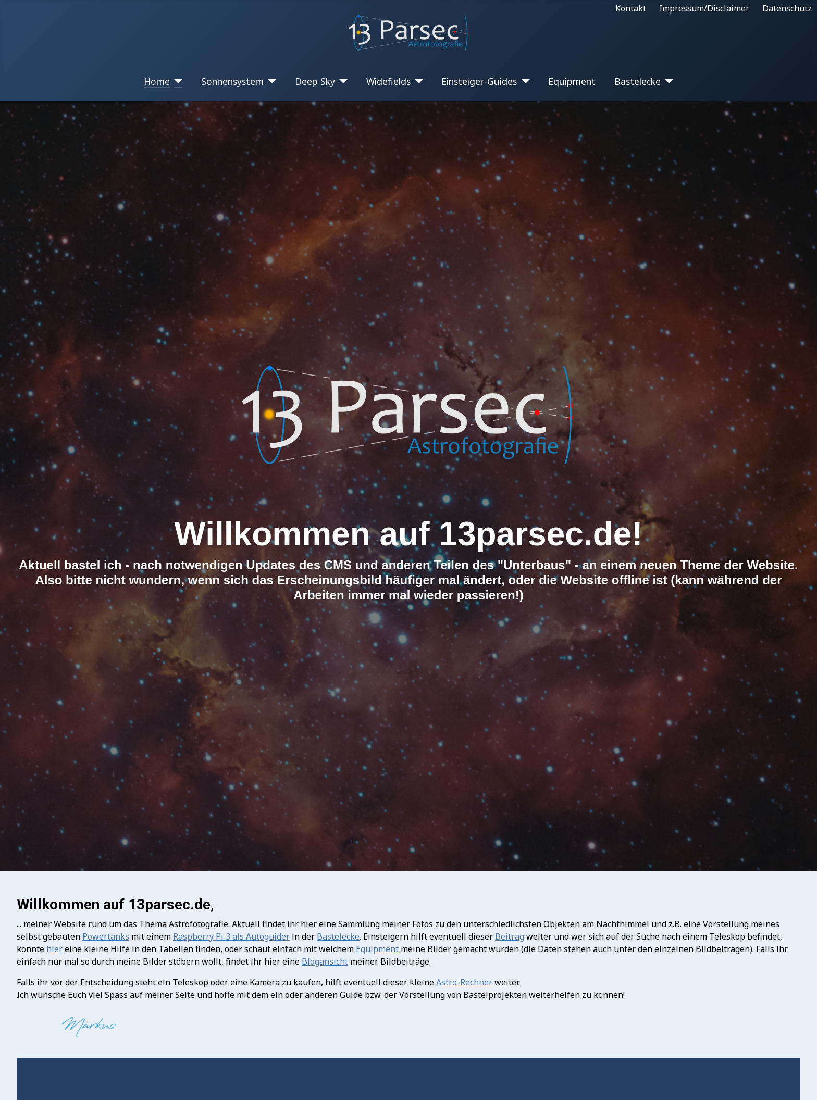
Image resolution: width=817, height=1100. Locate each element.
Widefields (388, 81)
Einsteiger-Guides (479, 81)
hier (54, 949)
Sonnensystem (232, 81)
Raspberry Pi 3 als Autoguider (231, 936)
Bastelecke (637, 81)
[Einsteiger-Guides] (523, 81)
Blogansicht (325, 961)
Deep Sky (315, 81)
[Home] (176, 81)
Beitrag (509, 936)
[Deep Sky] (341, 81)
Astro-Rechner (464, 982)
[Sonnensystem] (270, 81)
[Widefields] (417, 81)
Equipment (572, 81)
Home (157, 81)
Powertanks (105, 936)
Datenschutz (787, 8)
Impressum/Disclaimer (704, 8)
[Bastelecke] (667, 81)
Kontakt (630, 8)
